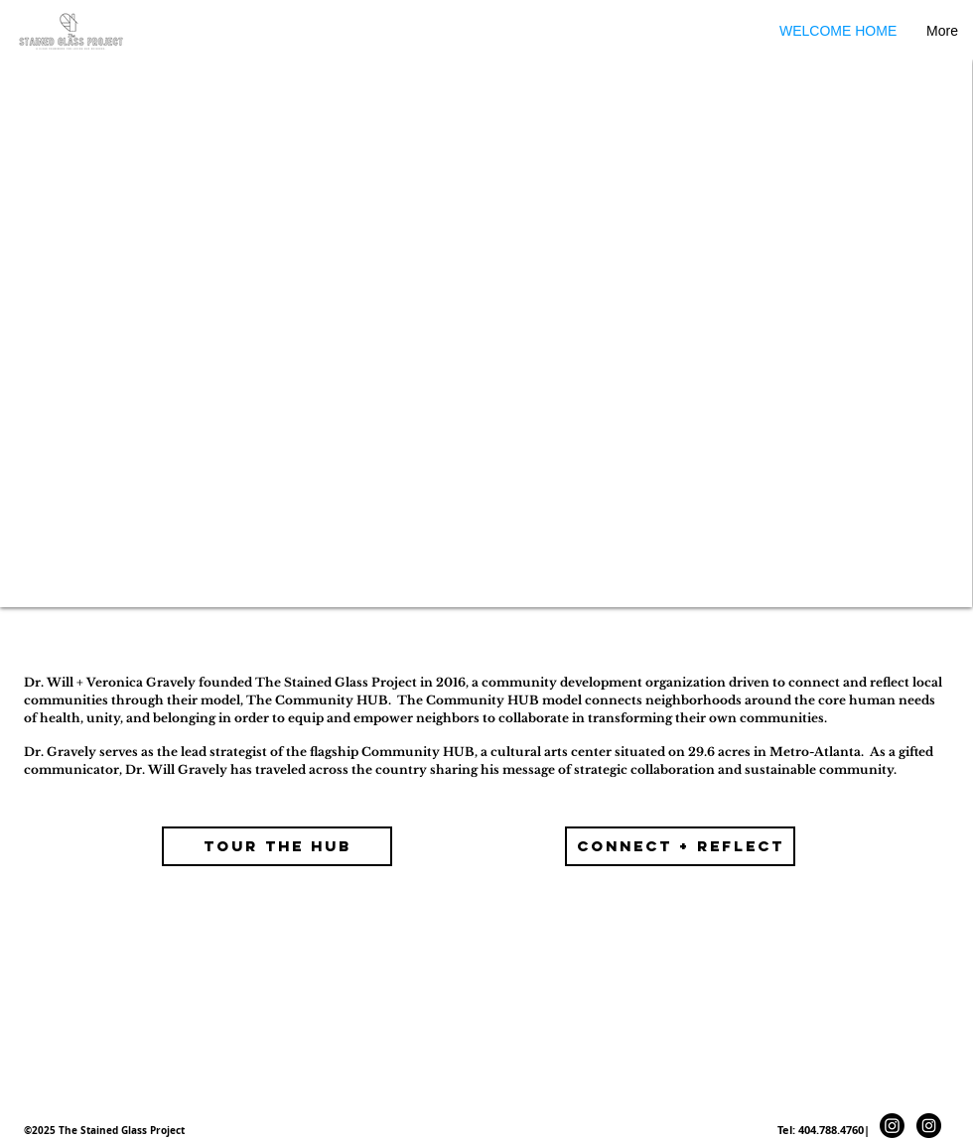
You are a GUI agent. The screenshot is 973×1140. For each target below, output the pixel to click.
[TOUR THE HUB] (277, 846)
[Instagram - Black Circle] (928, 1125)
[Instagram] (892, 1125)
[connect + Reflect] (680, 846)
